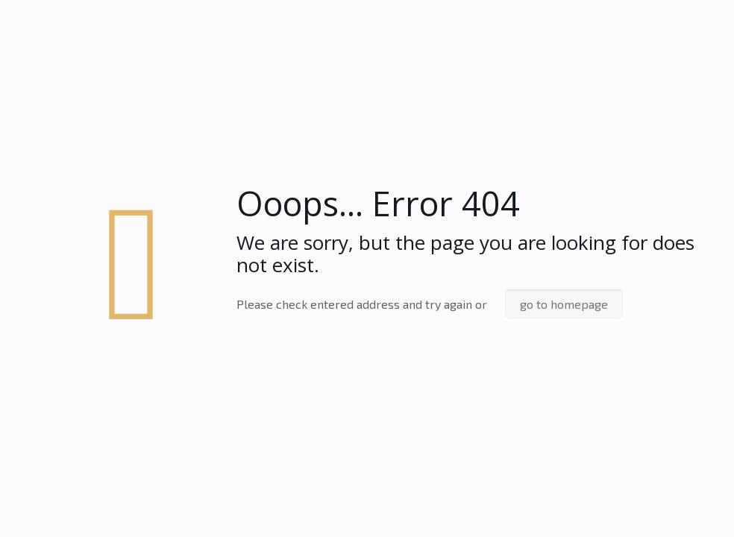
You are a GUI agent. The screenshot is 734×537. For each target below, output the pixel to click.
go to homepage (564, 304)
